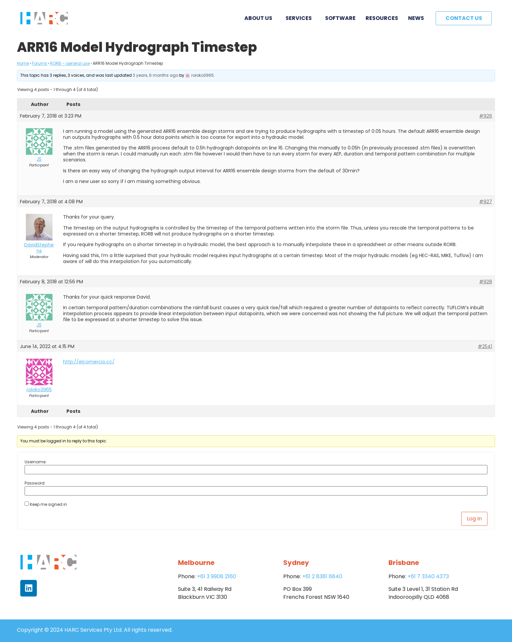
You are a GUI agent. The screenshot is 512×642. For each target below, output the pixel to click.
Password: (35, 483)
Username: (35, 462)
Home (23, 63)
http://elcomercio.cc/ (89, 361)
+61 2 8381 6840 (322, 576)
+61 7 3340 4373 (428, 576)
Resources (382, 18)
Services (300, 18)
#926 (485, 116)
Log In (474, 518)
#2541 (485, 346)
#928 (485, 282)
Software (340, 18)
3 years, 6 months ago (155, 75)
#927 (485, 202)
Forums (39, 63)
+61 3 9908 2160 (216, 576)
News (416, 18)
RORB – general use (70, 63)
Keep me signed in (48, 504)
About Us (260, 18)
